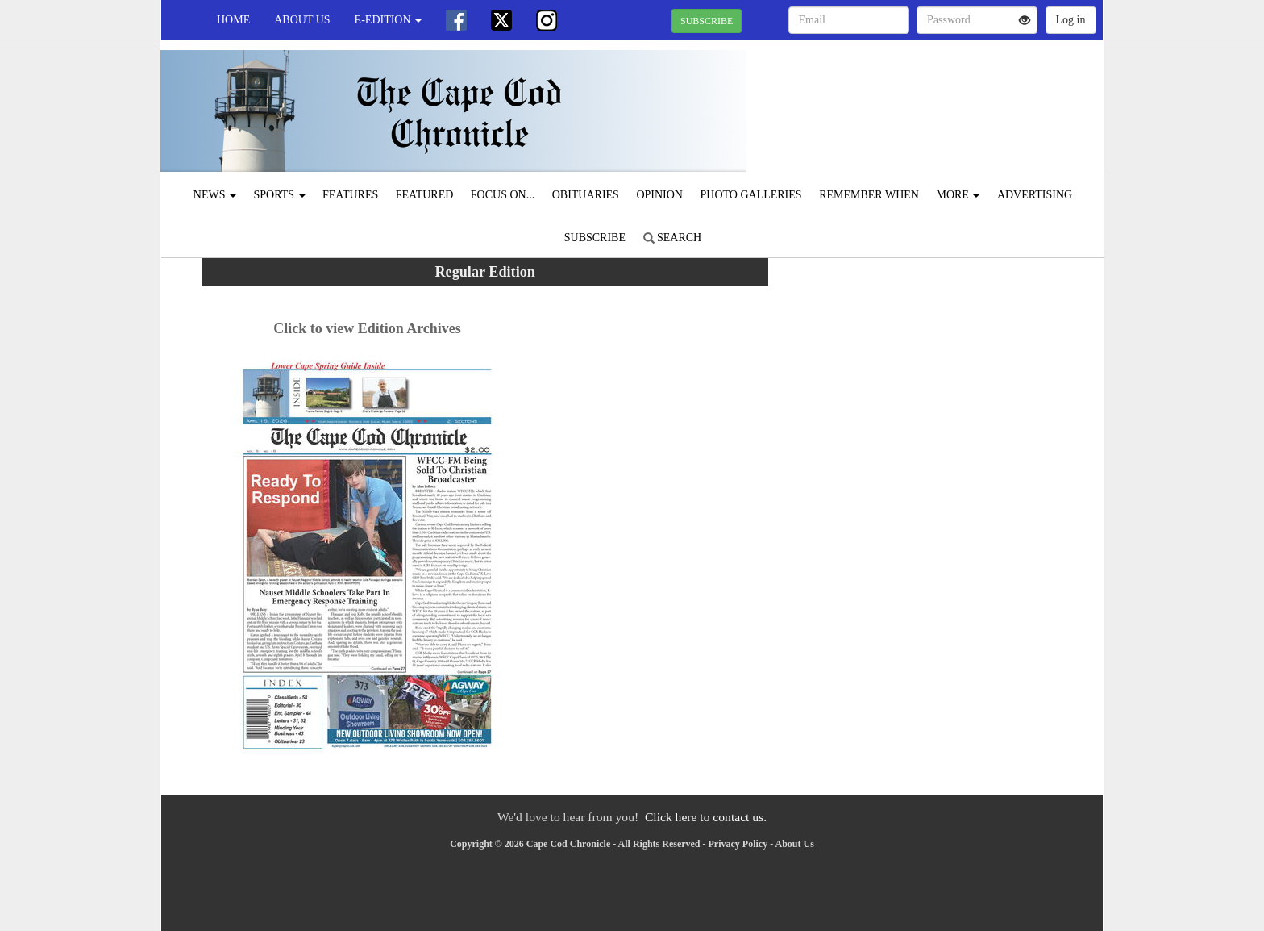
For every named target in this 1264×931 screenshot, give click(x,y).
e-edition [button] (388, 20)
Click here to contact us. (706, 817)
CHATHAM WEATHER (956, 96)
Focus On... (502, 195)
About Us (302, 20)
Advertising (1034, 195)
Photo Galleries (750, 195)
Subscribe (595, 238)
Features (350, 195)
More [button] (957, 195)
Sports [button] (280, 195)
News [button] (214, 195)
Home (233, 20)
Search (672, 238)
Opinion (659, 195)
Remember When (869, 195)
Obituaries (585, 195)
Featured (425, 195)
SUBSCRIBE (706, 21)
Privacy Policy (738, 844)
